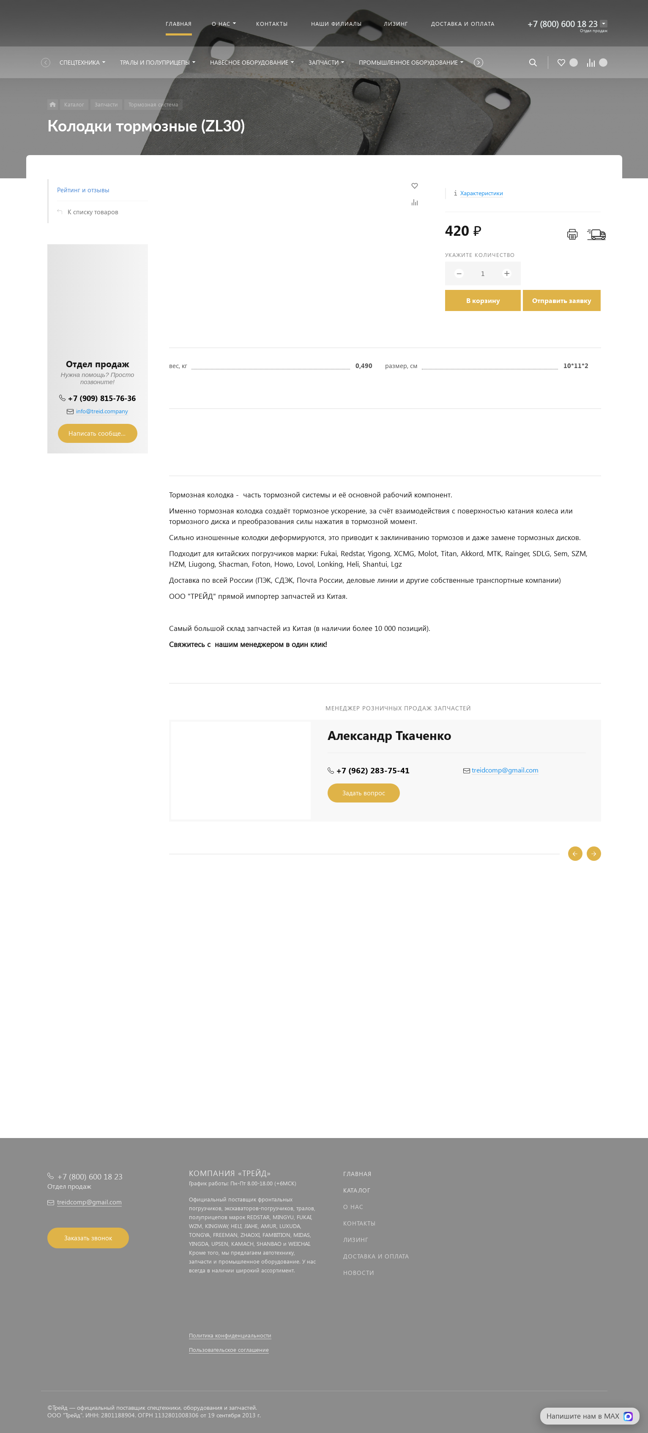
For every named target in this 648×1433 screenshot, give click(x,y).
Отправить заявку (561, 300)
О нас (353, 1207)
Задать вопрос (363, 793)
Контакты (359, 1223)
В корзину (483, 300)
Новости (358, 1273)
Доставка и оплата (376, 1256)
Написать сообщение (100, 433)
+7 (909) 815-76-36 (102, 398)
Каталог (357, 1190)
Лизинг (356, 1240)
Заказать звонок (88, 1238)
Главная (357, 1174)
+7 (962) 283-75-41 (373, 770)
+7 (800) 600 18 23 (562, 23)
